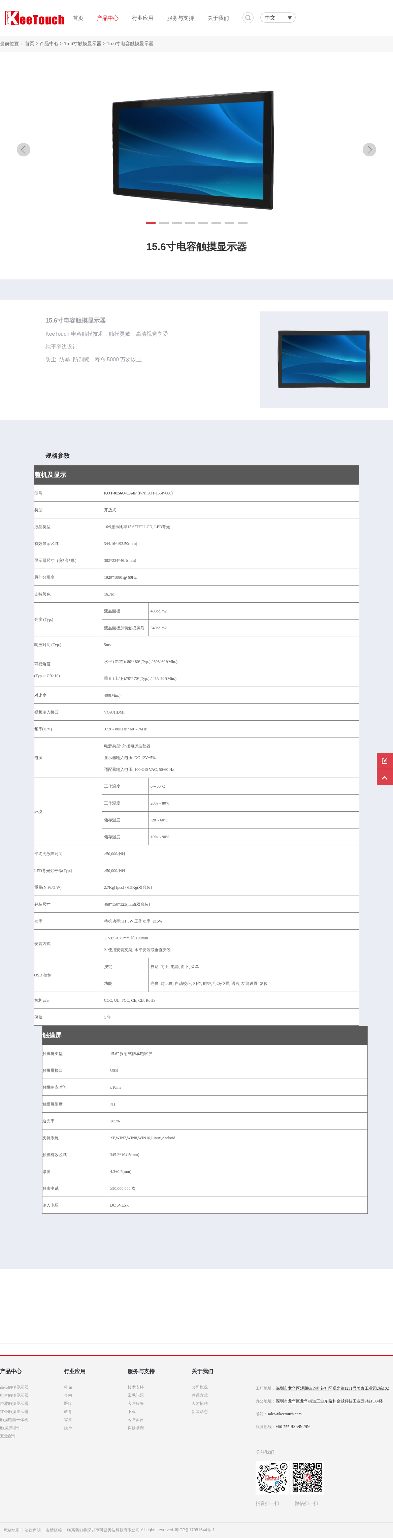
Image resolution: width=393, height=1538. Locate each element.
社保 (68, 1387)
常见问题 (136, 1395)
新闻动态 (200, 1411)
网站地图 (11, 1530)
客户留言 (136, 1419)
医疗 (68, 1403)
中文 (270, 18)
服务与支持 (180, 18)
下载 (132, 1411)
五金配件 (8, 1436)
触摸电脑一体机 (14, 1419)
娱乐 (68, 1427)
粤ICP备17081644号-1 (194, 1530)
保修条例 (136, 1427)
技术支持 (136, 1387)
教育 (68, 1411)
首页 (78, 18)
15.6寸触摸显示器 (82, 43)
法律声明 (33, 1530)
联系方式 (200, 1395)
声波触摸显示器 (14, 1403)
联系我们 (75, 1530)
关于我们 (218, 18)
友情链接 (54, 1530)
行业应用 (143, 18)
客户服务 (136, 1403)
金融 (68, 1395)
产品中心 (108, 18)
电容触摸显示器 (14, 1395)
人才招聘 (200, 1403)
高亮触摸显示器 (14, 1387)
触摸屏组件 (10, 1427)
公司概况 (200, 1387)
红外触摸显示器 (14, 1411)
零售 (68, 1419)
